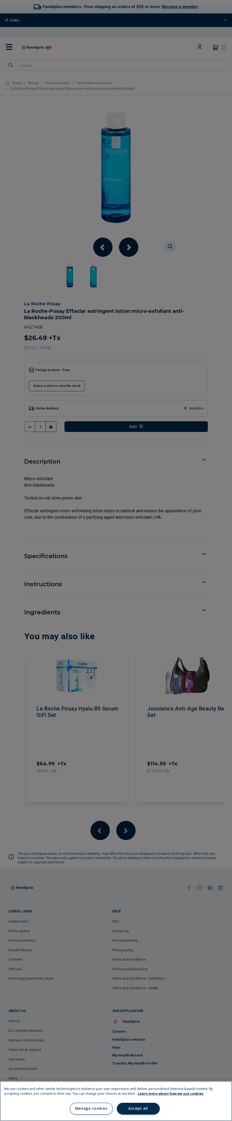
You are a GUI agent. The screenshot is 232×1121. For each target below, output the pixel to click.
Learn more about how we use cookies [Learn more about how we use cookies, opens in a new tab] (171, 1093)
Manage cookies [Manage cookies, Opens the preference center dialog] (91, 1108)
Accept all (138, 1108)
